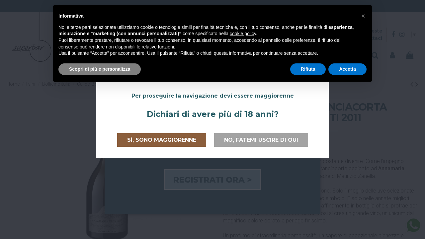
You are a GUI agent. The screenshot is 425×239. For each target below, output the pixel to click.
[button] (363, 16)
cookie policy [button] (243, 33)
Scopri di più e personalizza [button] (99, 69)
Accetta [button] (347, 69)
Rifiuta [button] (308, 69)
